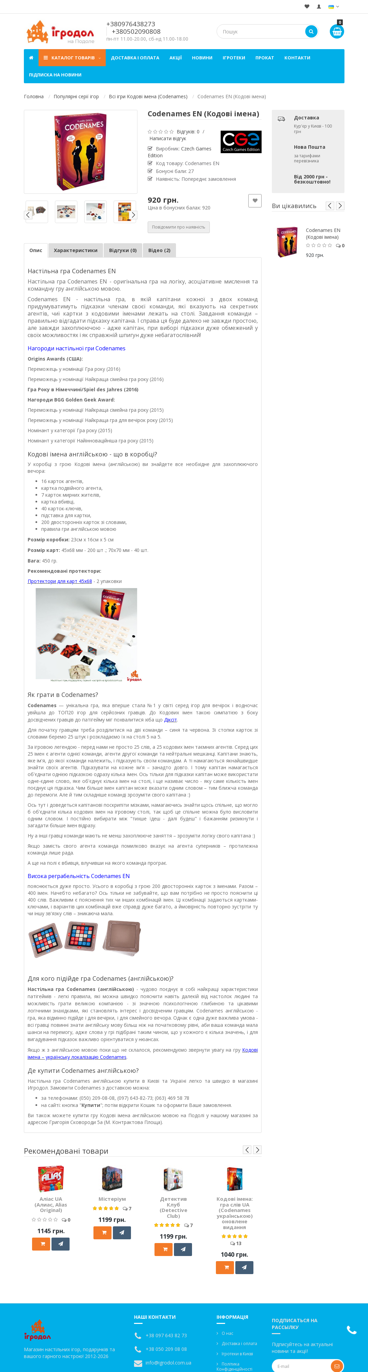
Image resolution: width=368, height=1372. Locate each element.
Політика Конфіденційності (234, 1366)
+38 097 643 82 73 (166, 1335)
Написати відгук (167, 138)
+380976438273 (130, 23)
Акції (176, 58)
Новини (202, 58)
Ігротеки (234, 58)
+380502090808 (136, 31)
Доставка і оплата (135, 58)
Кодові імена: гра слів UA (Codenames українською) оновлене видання (235, 1212)
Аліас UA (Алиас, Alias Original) (50, 1204)
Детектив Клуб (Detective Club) (173, 1207)
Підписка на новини (55, 75)
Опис (35, 250)
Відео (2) (159, 250)
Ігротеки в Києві (237, 1353)
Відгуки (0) (123, 250)
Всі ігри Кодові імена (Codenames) (148, 96)
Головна (34, 96)
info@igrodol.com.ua (168, 1362)
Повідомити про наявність (178, 227)
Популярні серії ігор (76, 96)
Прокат (264, 58)
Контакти (297, 58)
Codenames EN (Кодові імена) (323, 233)
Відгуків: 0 (188, 131)
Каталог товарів (72, 58)
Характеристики (76, 250)
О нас (227, 1333)
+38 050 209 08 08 (166, 1349)
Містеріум (112, 1198)
